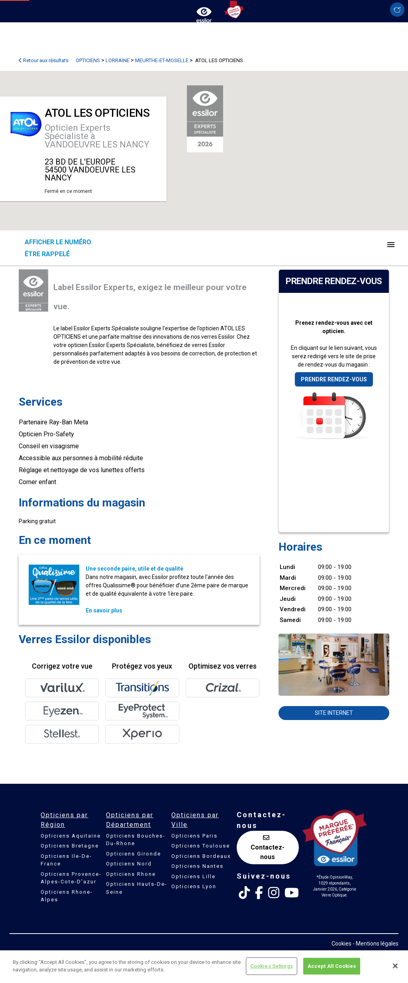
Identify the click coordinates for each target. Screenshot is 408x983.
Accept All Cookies (332, 966)
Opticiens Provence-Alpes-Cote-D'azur (71, 878)
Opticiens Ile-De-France (66, 860)
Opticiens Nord (129, 864)
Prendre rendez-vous (334, 379)
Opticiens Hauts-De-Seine (136, 888)
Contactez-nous (267, 847)
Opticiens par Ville (195, 819)
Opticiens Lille (193, 876)
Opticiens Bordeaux (201, 856)
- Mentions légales (375, 943)
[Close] (395, 966)
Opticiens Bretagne (70, 846)
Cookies (341, 943)
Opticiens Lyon (193, 886)
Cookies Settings (271, 966)
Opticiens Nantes (197, 866)
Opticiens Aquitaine (71, 836)
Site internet (334, 713)
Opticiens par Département (129, 819)
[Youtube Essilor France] (291, 893)
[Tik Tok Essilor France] (244, 893)
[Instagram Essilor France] (273, 893)
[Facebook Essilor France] (259, 893)
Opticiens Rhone (131, 874)
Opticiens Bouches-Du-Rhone (135, 840)
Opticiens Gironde (133, 854)
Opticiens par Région (64, 819)
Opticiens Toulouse (200, 846)
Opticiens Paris (194, 836)
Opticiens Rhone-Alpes (67, 896)
